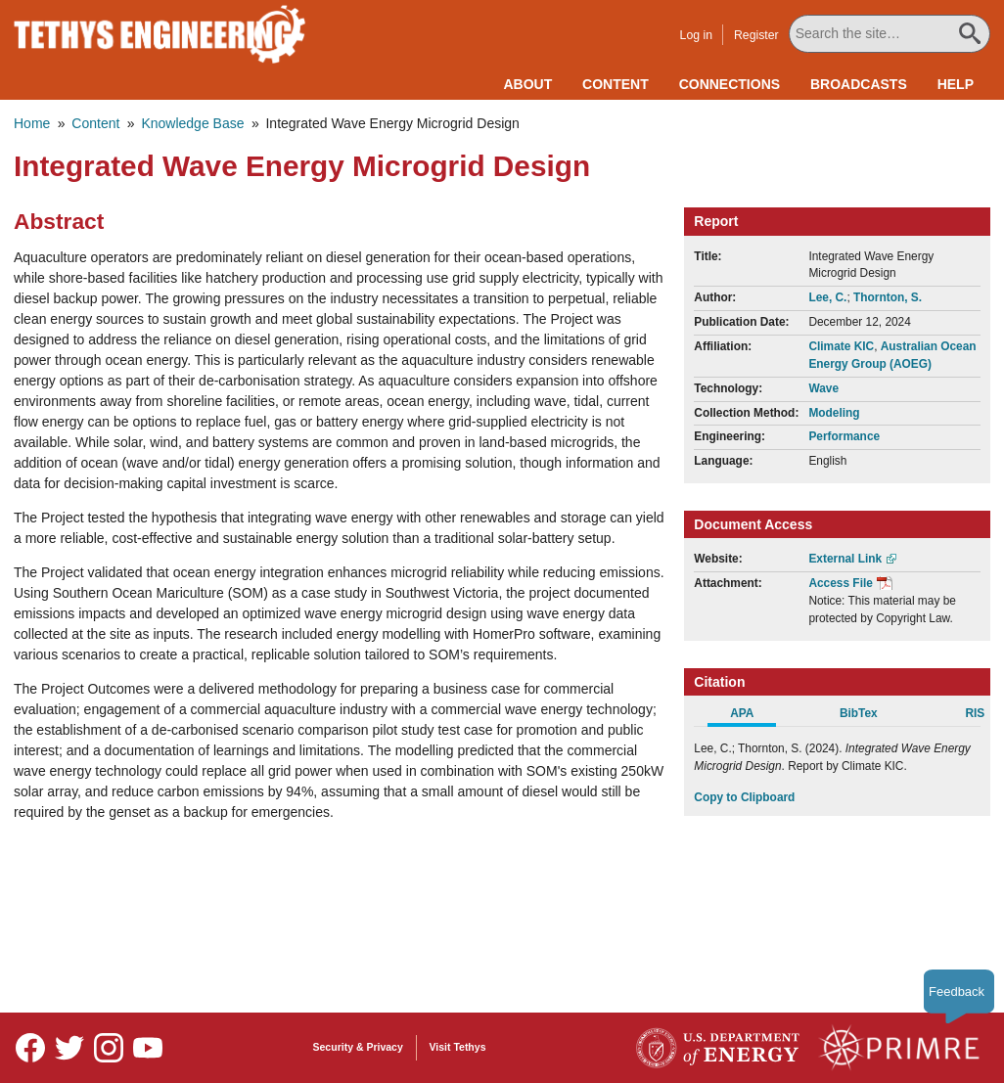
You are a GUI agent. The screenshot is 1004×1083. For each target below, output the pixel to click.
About (527, 84)
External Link (845, 558)
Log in (699, 35)
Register (759, 35)
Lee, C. (827, 297)
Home (32, 123)
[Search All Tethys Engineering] (891, 34)
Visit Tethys (458, 1047)
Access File (840, 583)
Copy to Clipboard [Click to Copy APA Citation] (744, 797)
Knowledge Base (192, 123)
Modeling (833, 413)
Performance (844, 436)
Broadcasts (858, 84)
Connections (729, 84)
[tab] (752, 716)
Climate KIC (841, 346)
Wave (823, 388)
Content (615, 84)
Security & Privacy (358, 1047)
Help (955, 84)
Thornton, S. (887, 297)
